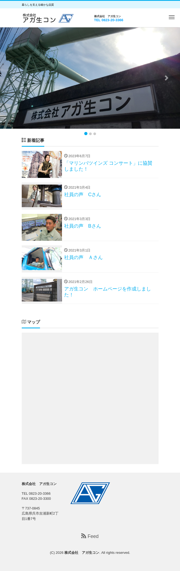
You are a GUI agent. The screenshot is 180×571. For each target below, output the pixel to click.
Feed (89, 536)
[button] (13, 78)
